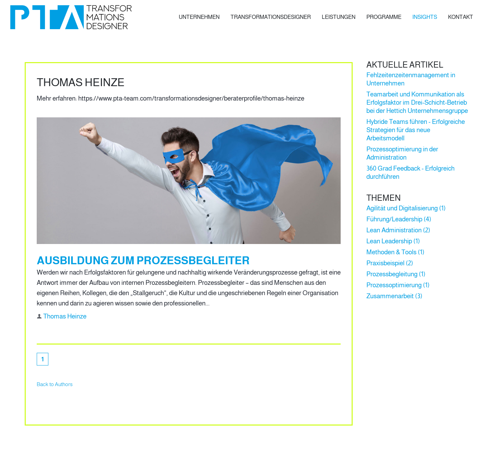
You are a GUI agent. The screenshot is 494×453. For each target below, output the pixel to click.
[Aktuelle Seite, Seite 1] (42, 359)
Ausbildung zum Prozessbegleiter (143, 260)
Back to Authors (55, 384)
